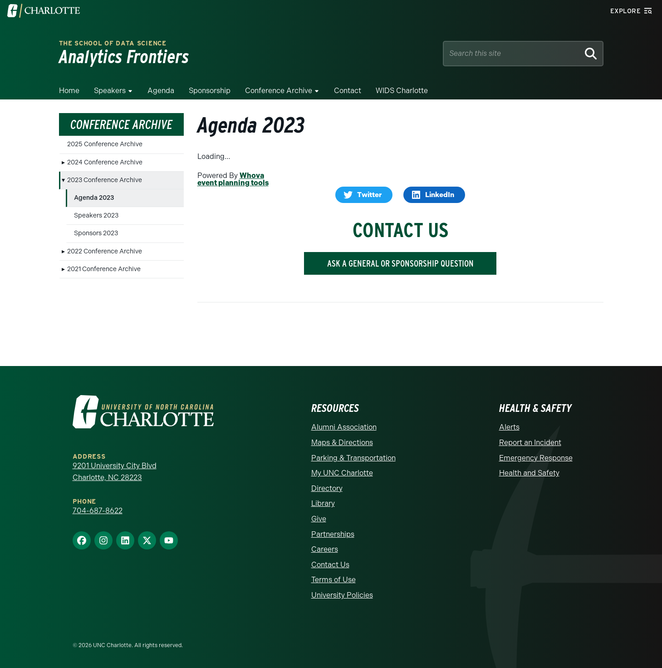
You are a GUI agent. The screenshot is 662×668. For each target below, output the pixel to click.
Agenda (160, 90)
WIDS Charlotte (402, 90)
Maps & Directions (342, 442)
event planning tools (233, 182)
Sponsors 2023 (96, 233)
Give (318, 519)
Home (69, 90)
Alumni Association (344, 427)
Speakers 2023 (96, 215)
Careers (324, 549)
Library (323, 503)
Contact (347, 90)
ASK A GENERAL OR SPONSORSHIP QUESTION (400, 263)
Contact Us (330, 564)
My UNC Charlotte (342, 473)
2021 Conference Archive (104, 269)
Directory (327, 488)
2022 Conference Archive (104, 251)
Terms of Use (333, 579)
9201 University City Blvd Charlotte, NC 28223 (115, 471)
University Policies (342, 595)
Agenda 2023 (94, 198)
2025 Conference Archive (104, 144)
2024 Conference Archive (104, 162)
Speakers (110, 90)
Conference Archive (278, 90)
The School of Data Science (113, 43)
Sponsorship (209, 90)
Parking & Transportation (353, 458)
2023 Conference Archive (104, 180)
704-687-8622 (98, 510)
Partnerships (332, 534)
